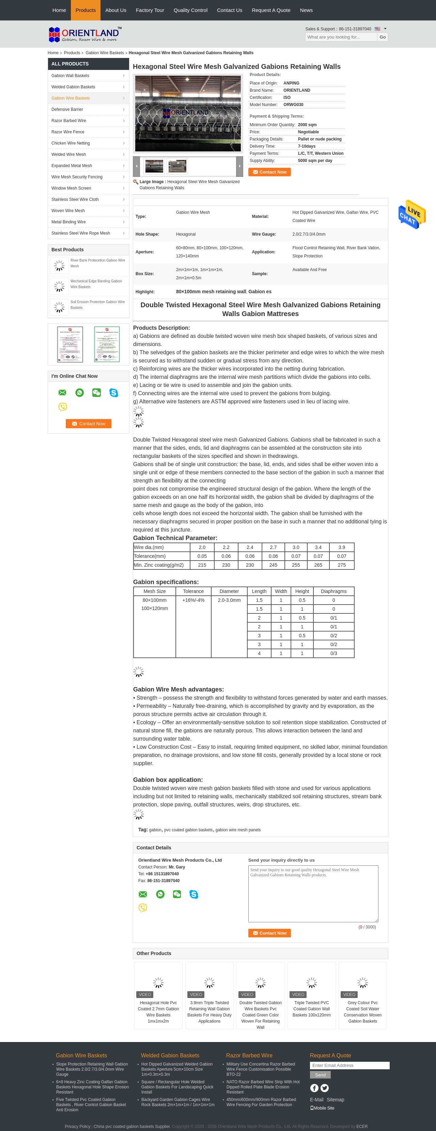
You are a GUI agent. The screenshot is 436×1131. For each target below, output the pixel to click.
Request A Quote (271, 10)
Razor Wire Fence (67, 132)
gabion (155, 830)
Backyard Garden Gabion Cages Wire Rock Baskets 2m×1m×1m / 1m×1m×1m (178, 1102)
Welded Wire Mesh (68, 154)
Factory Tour (150, 10)
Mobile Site (322, 1108)
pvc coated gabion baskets (188, 830)
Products (86, 10)
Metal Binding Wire (68, 222)
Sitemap (335, 1099)
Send (320, 1074)
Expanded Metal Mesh (71, 165)
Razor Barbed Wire (68, 120)
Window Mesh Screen (71, 188)
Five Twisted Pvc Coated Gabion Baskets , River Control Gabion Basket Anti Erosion (91, 1104)
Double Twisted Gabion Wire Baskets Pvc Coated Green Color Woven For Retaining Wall (260, 1015)
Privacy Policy (77, 1126)
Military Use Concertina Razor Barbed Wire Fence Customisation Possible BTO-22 (261, 1069)
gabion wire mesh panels (238, 830)
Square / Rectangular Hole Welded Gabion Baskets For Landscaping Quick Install (177, 1087)
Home (59, 10)
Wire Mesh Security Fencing (77, 177)
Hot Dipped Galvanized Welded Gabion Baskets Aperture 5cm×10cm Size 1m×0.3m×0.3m (177, 1069)
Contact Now (273, 172)
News (306, 10)
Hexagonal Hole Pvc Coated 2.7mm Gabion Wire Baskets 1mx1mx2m (158, 1012)
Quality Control (190, 10)
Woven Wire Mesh (68, 210)
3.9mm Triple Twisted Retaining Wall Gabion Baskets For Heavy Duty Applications (209, 1012)
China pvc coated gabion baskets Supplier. (133, 1126)
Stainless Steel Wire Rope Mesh (80, 233)
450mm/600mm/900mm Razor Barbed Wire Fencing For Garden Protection (261, 1102)
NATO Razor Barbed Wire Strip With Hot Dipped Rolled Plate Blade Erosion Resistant (263, 1087)
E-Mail (317, 1099)
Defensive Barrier (67, 109)
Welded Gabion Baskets (73, 87)
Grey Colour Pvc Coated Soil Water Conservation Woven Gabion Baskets (363, 1012)
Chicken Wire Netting (70, 143)
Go (382, 37)
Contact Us (229, 10)
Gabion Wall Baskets (70, 75)
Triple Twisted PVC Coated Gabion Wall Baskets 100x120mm (312, 1008)
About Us (115, 10)
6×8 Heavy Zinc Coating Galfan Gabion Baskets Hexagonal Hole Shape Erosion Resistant (92, 1087)
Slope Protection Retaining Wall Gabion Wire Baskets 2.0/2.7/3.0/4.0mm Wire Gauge (92, 1069)
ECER (362, 1126)
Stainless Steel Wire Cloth (75, 199)
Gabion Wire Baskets (104, 52)
